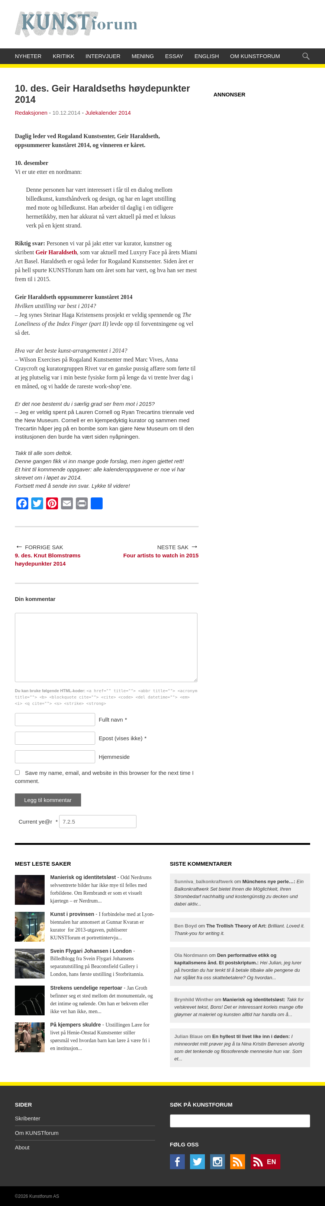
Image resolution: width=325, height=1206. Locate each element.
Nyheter (28, 56)
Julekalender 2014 (108, 112)
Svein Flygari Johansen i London (91, 951)
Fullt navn (111, 719)
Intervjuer (103, 56)
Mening (143, 56)
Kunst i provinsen (72, 914)
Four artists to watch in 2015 (161, 555)
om (239, 1007)
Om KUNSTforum (255, 56)
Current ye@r (38, 821)
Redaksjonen (31, 112)
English (206, 56)
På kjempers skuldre (75, 1025)
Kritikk (63, 56)
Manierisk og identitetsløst (83, 877)
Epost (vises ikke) (121, 738)
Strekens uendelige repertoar (86, 988)
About (22, 1147)
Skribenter (27, 1118)
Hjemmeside (114, 757)
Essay (174, 56)
